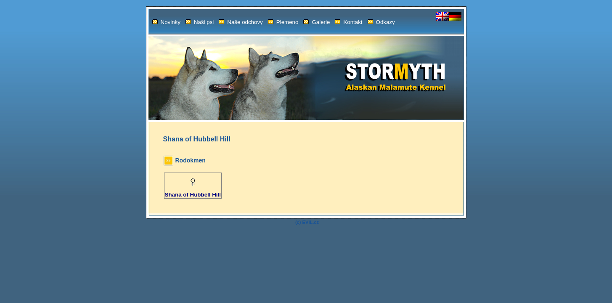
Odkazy (381, 22)
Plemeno (283, 22)
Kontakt (348, 22)
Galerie (316, 22)
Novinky (166, 22)
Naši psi (199, 22)
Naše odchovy (240, 22)
